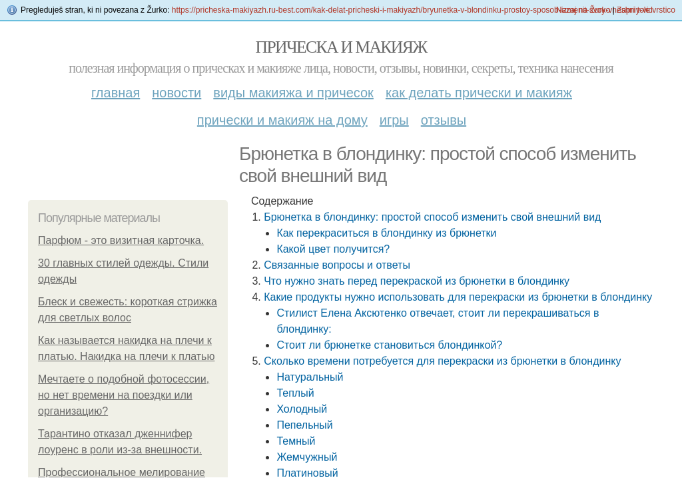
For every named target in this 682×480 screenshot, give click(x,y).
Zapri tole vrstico (646, 10)
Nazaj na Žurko (583, 10)
